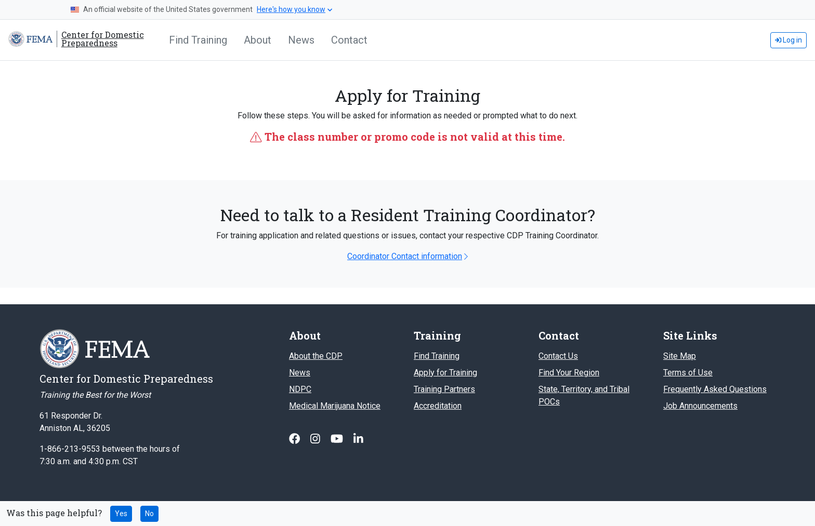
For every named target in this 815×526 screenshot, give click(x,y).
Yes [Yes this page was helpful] (121, 513)
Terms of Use (688, 372)
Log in (788, 40)
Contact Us (558, 356)
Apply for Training (445, 372)
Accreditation (438, 406)
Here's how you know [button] (294, 9)
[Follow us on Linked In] (358, 439)
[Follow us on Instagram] (316, 439)
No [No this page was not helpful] (149, 513)
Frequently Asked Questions (715, 389)
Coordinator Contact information (407, 256)
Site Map (679, 356)
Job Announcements (700, 406)
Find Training (198, 40)
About (257, 40)
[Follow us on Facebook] (295, 439)
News (301, 40)
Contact (349, 40)
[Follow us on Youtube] (338, 439)
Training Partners (444, 389)
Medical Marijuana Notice (334, 406)
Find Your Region (568, 372)
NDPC (300, 389)
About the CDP (316, 356)
